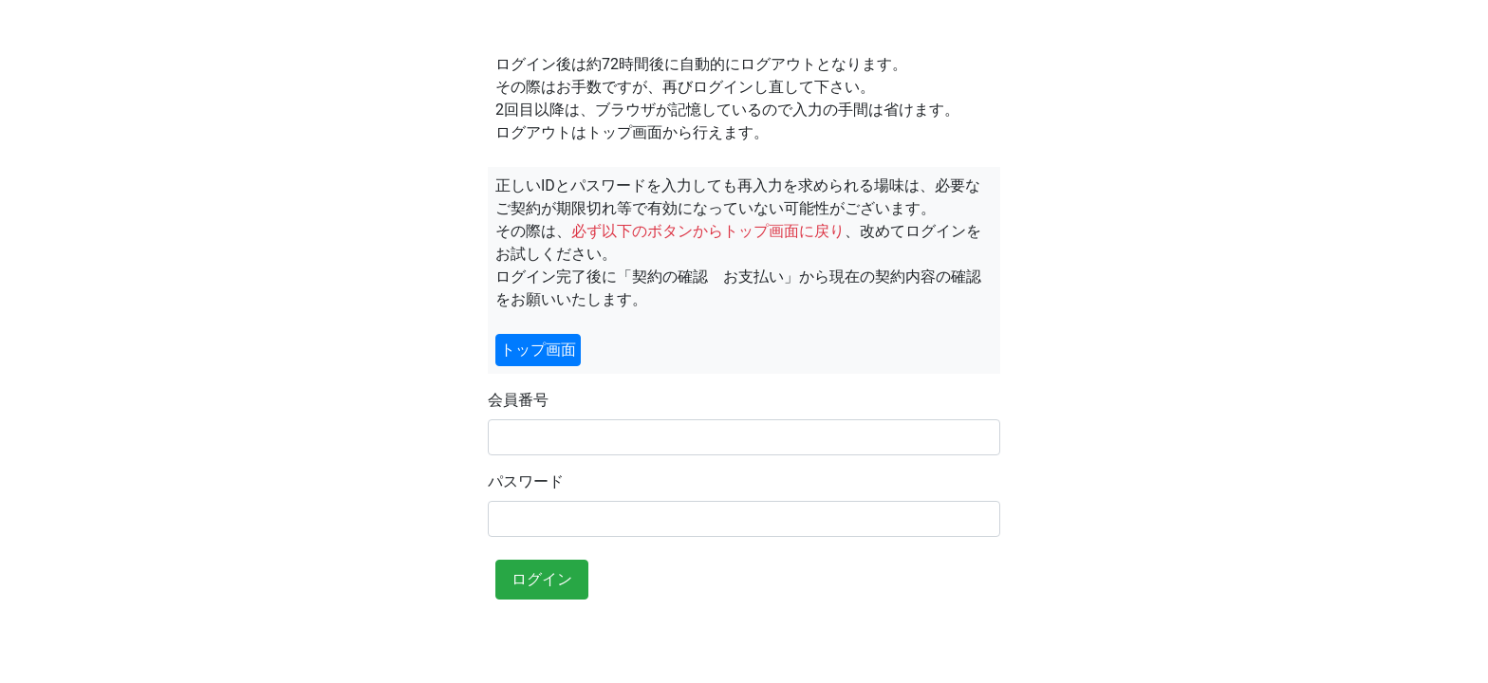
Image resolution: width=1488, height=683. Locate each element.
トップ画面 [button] (538, 350)
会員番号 (518, 400)
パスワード (526, 481)
